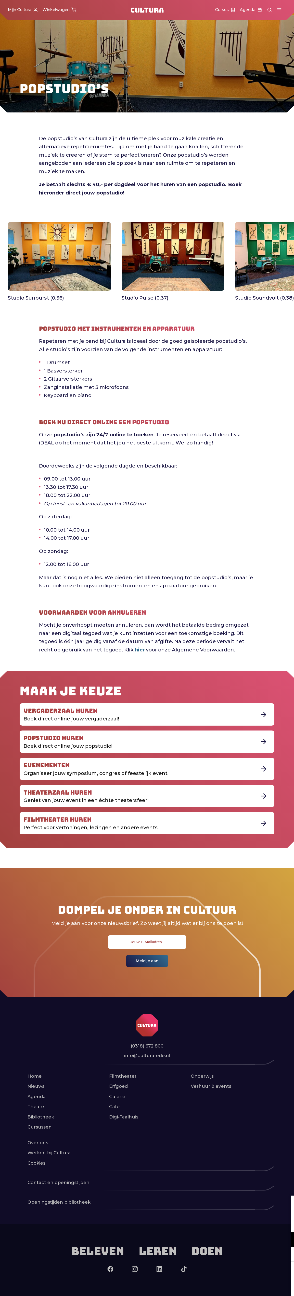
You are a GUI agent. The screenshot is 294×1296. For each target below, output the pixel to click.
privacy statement (232, 1223)
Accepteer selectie (252, 1286)
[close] (286, 1204)
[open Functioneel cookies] (286, 1240)
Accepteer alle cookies (252, 1272)
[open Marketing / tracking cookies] (286, 1255)
